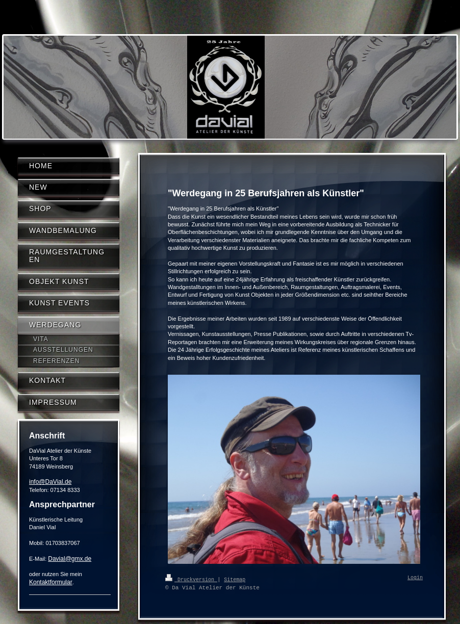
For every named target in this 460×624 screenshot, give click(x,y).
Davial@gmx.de (69, 558)
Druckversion (191, 579)
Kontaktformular (50, 582)
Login (415, 578)
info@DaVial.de (50, 481)
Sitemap (234, 579)
